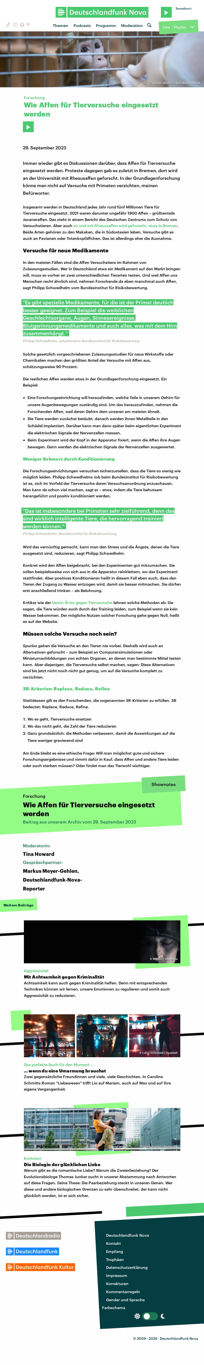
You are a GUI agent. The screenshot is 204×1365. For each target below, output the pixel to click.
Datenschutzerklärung (127, 1267)
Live (166, 27)
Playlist (180, 27)
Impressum (116, 1275)
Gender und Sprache (125, 1299)
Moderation (132, 25)
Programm (106, 25)
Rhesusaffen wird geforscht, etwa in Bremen (135, 225)
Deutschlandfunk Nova (127, 1235)
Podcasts (82, 25)
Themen (60, 25)
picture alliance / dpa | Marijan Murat (176, 82)
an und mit (83, 225)
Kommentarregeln (123, 1291)
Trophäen (115, 1259)
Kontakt (113, 1243)
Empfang (114, 1251)
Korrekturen (117, 1283)
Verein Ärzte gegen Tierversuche (82, 602)
